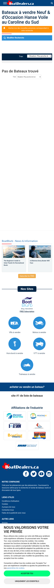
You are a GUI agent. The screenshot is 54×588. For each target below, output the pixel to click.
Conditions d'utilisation (10, 501)
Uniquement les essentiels (27, 581)
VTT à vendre (39, 346)
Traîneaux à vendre (27, 367)
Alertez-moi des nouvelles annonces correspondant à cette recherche (28, 29)
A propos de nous (8, 507)
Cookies (5, 504)
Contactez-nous (8, 510)
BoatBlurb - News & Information (20, 241)
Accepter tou (27, 573)
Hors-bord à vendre (14, 346)
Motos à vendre (39, 325)
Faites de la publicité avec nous (14, 513)
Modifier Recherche (14, 38)
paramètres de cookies (15, 568)
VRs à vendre (14, 325)
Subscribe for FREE (27, 276)
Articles (5, 523)
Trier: (21, 56)
